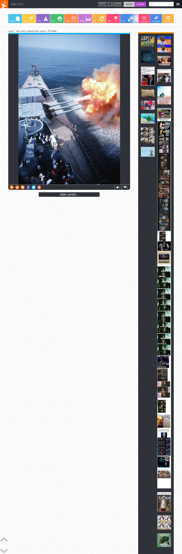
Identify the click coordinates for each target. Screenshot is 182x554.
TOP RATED (144, 19)
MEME (15, 19)
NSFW (85, 19)
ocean (43, 31)
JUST (17, 4)
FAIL (42, 19)
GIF (99, 19)
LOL (57, 19)
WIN (113, 19)
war (23, 31)
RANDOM (167, 19)
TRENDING (156, 18)
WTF (28, 19)
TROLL (71, 19)
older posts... (69, 194)
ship (18, 31)
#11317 (11, 31)
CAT (127, 19)
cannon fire (32, 31)
